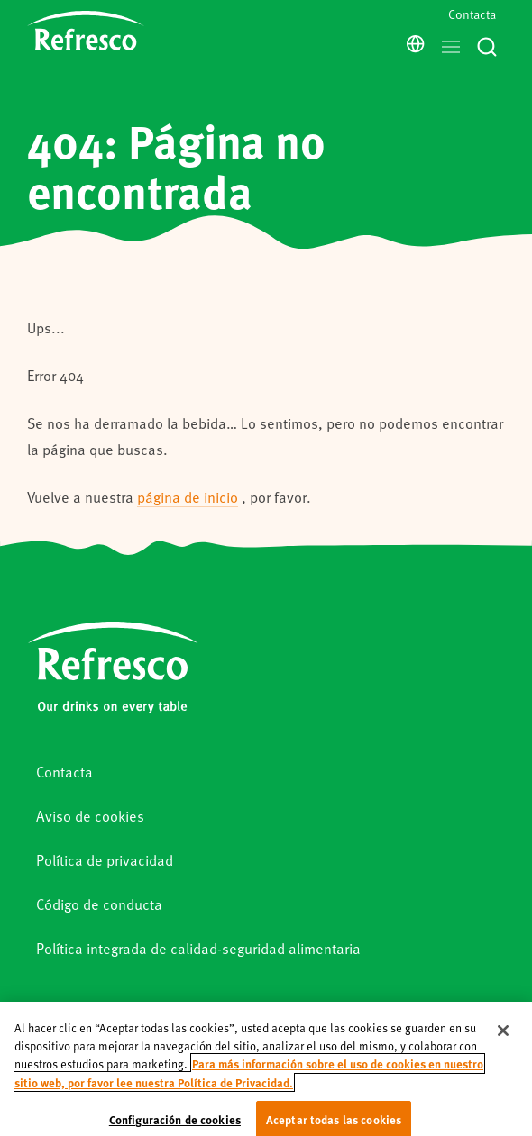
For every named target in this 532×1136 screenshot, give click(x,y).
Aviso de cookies (90, 815)
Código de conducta (99, 904)
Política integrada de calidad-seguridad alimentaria (198, 948)
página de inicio (187, 496)
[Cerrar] (503, 1045)
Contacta (472, 14)
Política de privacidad (104, 860)
